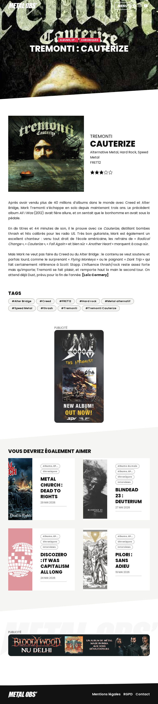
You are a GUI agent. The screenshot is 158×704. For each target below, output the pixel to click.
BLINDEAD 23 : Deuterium (128, 496)
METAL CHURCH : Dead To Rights (52, 488)
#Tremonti (69, 308)
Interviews (124, 482)
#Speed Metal (22, 308)
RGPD (128, 694)
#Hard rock (87, 301)
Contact (143, 694)
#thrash (47, 308)
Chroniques (89, 40)
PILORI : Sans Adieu (123, 560)
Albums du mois (127, 466)
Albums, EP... (68, 40)
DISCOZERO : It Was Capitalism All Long (55, 563)
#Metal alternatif (117, 301)
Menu (123, 6)
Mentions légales (106, 694)
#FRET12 (65, 301)
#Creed (45, 301)
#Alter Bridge (21, 301)
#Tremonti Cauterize (100, 308)
